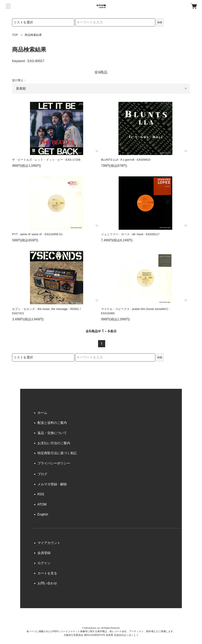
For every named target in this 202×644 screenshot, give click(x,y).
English (43, 514)
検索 (159, 22)
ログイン (44, 563)
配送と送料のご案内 (52, 422)
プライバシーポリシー (54, 463)
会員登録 (44, 553)
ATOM (42, 504)
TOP (15, 34)
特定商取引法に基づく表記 (57, 453)
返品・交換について (52, 433)
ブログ (42, 474)
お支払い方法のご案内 (54, 443)
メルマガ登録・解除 (52, 484)
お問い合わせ (47, 583)
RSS (41, 494)
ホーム (42, 412)
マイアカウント (49, 543)
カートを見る (47, 573)
